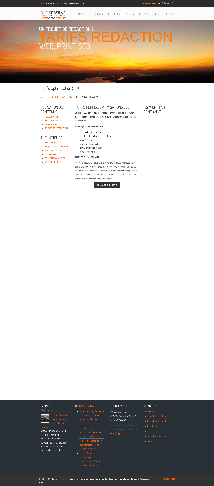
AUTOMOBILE (50, 154)
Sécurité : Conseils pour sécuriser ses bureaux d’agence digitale (91, 444)
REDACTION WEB (52, 116)
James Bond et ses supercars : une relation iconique (54, 421)
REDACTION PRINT (52, 120)
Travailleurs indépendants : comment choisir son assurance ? (91, 431)
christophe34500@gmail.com (72, 3)
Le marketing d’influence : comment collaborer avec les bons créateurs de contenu (92, 417)
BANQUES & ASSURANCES (56, 146)
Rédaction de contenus (157, 416)
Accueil (43, 97)
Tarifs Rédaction (154, 426)
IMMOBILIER (50, 142)
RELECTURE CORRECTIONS (56, 128)
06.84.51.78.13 (48, 3)
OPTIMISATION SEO (53, 124)
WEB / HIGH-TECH (53, 162)
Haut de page (169, 478)
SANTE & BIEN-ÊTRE (54, 150)
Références (152, 430)
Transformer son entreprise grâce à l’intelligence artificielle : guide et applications (90, 459)
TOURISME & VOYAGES (55, 158)
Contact (150, 440)
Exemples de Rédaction (157, 436)
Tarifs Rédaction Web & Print (61, 97)
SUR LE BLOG (86, 406)
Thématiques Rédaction (157, 421)
